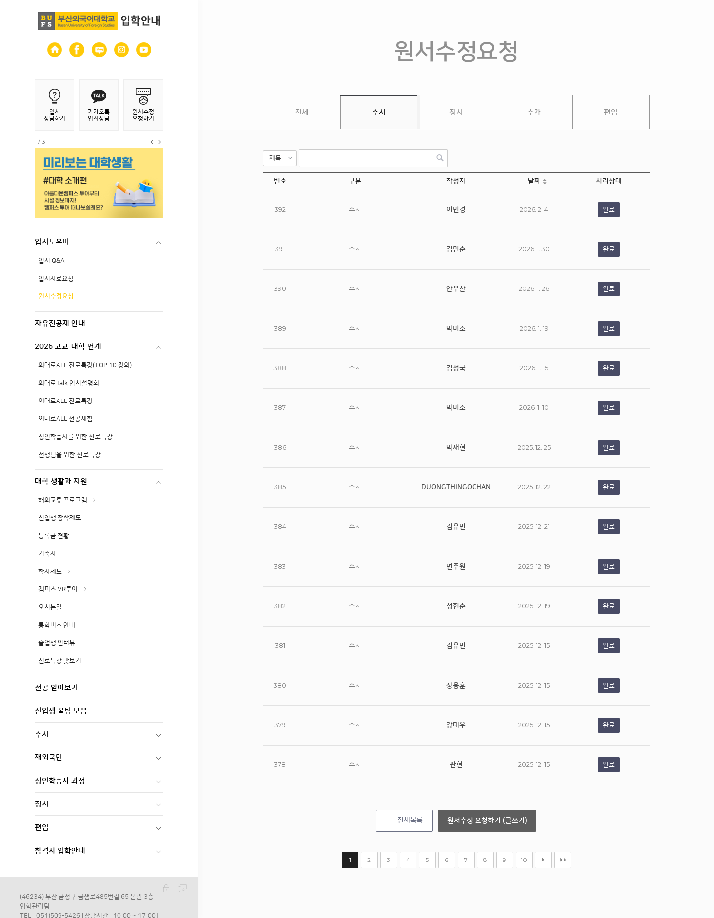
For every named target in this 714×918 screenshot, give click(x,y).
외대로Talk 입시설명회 (68, 383)
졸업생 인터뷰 (56, 642)
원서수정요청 (56, 296)
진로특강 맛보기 (59, 660)
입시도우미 (52, 242)
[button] (280, 158)
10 (524, 859)
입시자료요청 (56, 278)
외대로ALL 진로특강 (65, 401)
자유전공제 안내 (60, 323)
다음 (543, 860)
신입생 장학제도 (59, 518)
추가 (534, 112)
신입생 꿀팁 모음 (61, 711)
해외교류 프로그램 (62, 500)
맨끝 (562, 860)
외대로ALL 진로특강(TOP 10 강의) (85, 365)
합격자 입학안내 (60, 851)
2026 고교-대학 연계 (68, 347)
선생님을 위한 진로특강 (69, 454)
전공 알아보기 (56, 688)
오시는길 (50, 607)
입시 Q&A (51, 260)
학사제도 (50, 571)
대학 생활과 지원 (61, 481)
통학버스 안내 (56, 625)
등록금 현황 (53, 535)
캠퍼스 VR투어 (58, 589)
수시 (42, 734)
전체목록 (410, 820)
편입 (42, 827)
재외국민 (48, 757)
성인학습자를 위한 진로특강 (75, 436)
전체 (302, 112)
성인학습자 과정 (60, 781)
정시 (42, 804)
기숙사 (47, 553)
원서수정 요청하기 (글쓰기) (487, 821)
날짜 (534, 181)
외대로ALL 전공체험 (65, 418)
